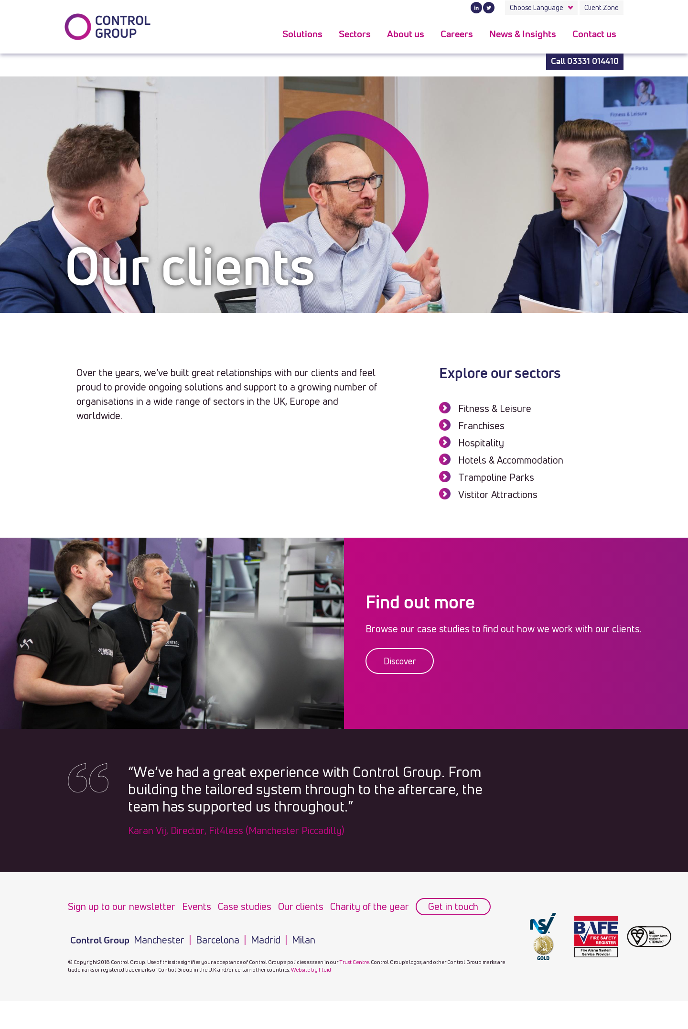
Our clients (300, 906)
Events (196, 906)
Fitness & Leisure (494, 408)
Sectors (355, 34)
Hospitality (481, 442)
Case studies (244, 906)
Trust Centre (354, 961)
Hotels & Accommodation (510, 460)
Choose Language (536, 7)
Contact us (594, 34)
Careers (457, 34)
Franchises (481, 425)
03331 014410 (593, 61)
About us (405, 34)
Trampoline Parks (496, 477)
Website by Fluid (311, 969)
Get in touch (453, 906)
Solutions (302, 34)
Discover (400, 661)
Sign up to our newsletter (121, 906)
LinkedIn (476, 7)
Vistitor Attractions (498, 494)
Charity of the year (369, 906)
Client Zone (601, 7)
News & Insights (522, 34)
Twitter (488, 7)
